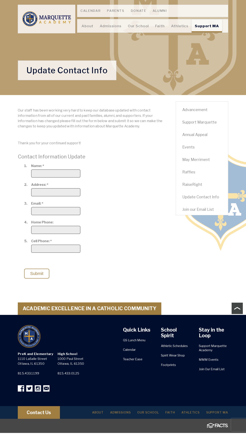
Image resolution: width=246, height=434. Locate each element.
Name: (37, 166)
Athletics (187, 413)
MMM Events (208, 360)
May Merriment (196, 159)
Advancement (194, 109)
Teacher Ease (132, 359)
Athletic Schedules (174, 346)
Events (188, 147)
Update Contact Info (200, 197)
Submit (36, 273)
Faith (165, 413)
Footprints (168, 365)
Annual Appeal (194, 134)
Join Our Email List (212, 369)
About (86, 413)
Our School (141, 413)
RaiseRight (192, 184)
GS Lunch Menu (134, 340)
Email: (37, 203)
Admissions (111, 413)
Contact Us (42, 413)
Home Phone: (42, 222)
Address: (39, 184)
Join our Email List (198, 209)
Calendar (90, 11)
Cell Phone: (41, 241)
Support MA (216, 413)
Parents (115, 11)
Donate (138, 11)
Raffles (188, 172)
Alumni (160, 11)
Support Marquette (199, 122)
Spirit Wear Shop (173, 355)
